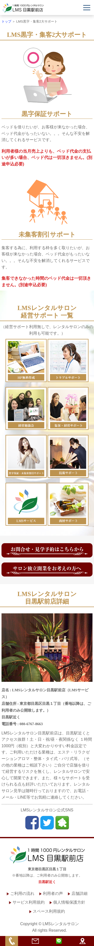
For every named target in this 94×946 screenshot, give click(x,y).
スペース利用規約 (49, 911)
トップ (6, 21)
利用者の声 (53, 893)
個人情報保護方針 (69, 902)
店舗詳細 (79, 893)
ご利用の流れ (22, 893)
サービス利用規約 (29, 902)
